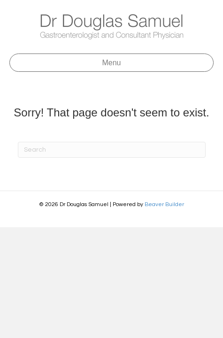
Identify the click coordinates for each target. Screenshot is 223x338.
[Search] (112, 150)
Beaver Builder (164, 204)
